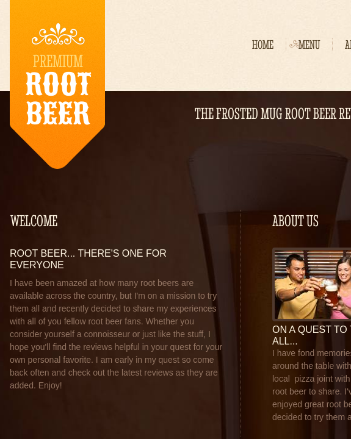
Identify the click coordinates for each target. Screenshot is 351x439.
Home (262, 44)
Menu (309, 44)
